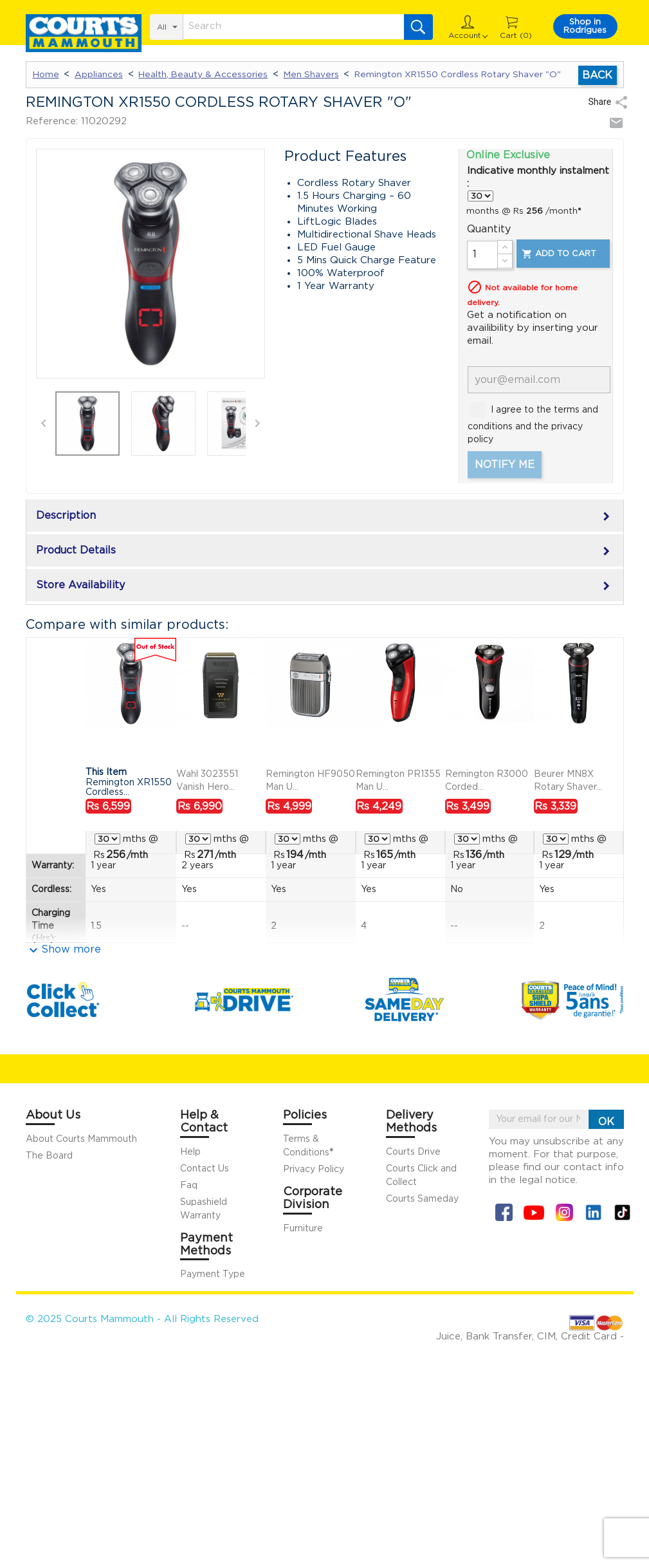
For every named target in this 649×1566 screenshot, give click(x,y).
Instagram (564, 1212)
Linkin (593, 1212)
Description (325, 517)
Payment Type (212, 1274)
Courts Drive (413, 1152)
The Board (49, 1156)
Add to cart (558, 254)
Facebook (504, 1212)
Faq (188, 1185)
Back (597, 75)
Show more (71, 949)
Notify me (505, 465)
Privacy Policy (313, 1169)
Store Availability (325, 586)
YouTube (534, 1212)
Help (190, 1152)
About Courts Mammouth (81, 1139)
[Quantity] (482, 255)
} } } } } (480, 196)
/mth (127, 855)
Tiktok (622, 1212)
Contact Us (204, 1168)
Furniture (303, 1228)
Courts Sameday (422, 1199)
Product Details (325, 551)
